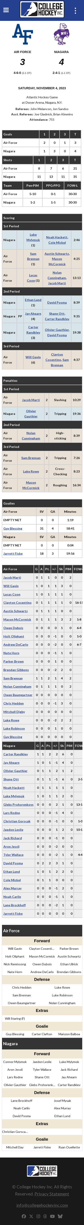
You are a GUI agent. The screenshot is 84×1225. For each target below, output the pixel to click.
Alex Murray (12, 888)
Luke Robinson (14, 728)
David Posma (57, 302)
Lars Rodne (11, 813)
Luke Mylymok (13, 796)
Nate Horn (11, 653)
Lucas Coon (11, 594)
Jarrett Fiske (13, 553)
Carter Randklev (57, 319)
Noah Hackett (56, 237)
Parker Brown (13, 661)
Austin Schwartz (57, 253)
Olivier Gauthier (57, 330)
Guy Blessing (12, 528)
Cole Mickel (57, 242)
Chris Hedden (13, 703)
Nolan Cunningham (17, 686)
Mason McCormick (17, 619)
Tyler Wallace (13, 855)
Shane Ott (57, 313)
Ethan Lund (33, 300)
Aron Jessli (11, 846)
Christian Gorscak (16, 821)
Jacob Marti (57, 283)
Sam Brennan (31, 458)
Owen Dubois (13, 628)
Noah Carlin (12, 896)
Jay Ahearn (33, 313)
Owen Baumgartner (17, 695)
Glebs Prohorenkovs (18, 804)
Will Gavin (33, 357)
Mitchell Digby (14, 712)
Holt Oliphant (13, 636)
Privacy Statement (51, 1193)
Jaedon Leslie (13, 829)
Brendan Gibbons (16, 670)
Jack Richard (12, 838)
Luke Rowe (31, 471)
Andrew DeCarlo (15, 644)
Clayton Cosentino (17, 602)
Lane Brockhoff (14, 905)
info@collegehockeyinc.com (42, 1205)
